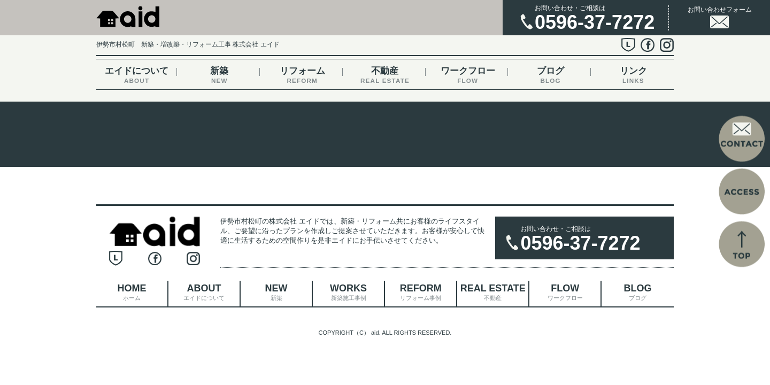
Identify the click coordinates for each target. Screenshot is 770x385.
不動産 (384, 75)
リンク (633, 75)
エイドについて (136, 75)
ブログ (550, 75)
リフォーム (302, 75)
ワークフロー (467, 75)
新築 (219, 75)
